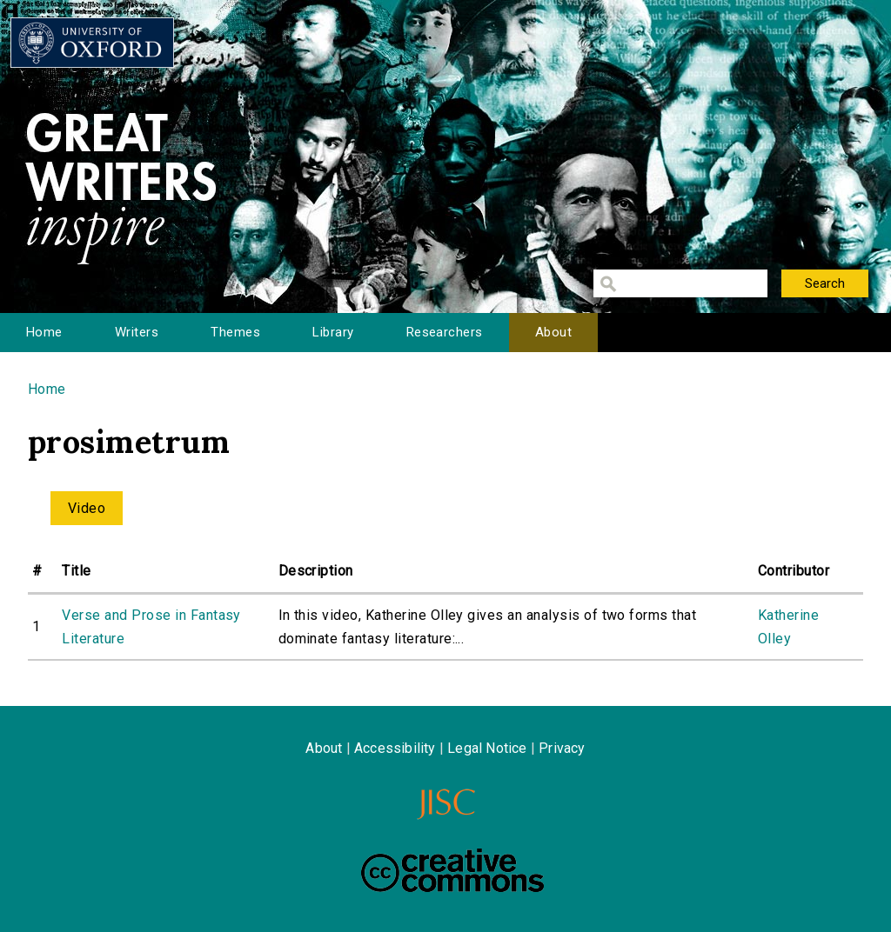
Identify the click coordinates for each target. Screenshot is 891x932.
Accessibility (395, 748)
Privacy (562, 748)
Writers (136, 332)
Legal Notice (486, 748)
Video (86, 508)
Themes (235, 332)
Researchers (444, 332)
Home (44, 332)
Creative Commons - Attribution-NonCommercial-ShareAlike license (452, 870)
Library (332, 332)
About (553, 332)
